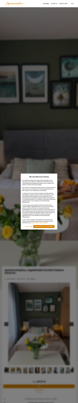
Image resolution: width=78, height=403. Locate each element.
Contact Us (54, 3)
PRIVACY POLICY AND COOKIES (39, 222)
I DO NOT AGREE (28, 226)
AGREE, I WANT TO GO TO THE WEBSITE (44, 226)
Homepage (46, 3)
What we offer (63, 3)
